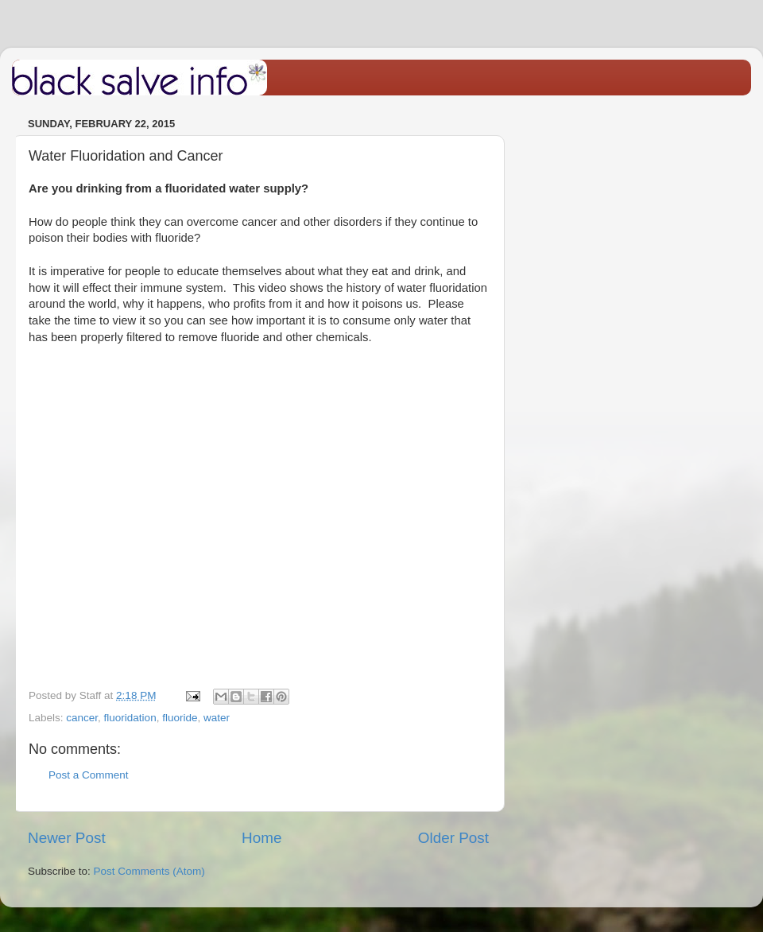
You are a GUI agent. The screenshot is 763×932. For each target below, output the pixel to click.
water (216, 718)
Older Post (453, 837)
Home (261, 837)
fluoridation (130, 718)
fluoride (179, 718)
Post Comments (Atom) (149, 871)
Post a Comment (88, 775)
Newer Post (67, 837)
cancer (82, 718)
